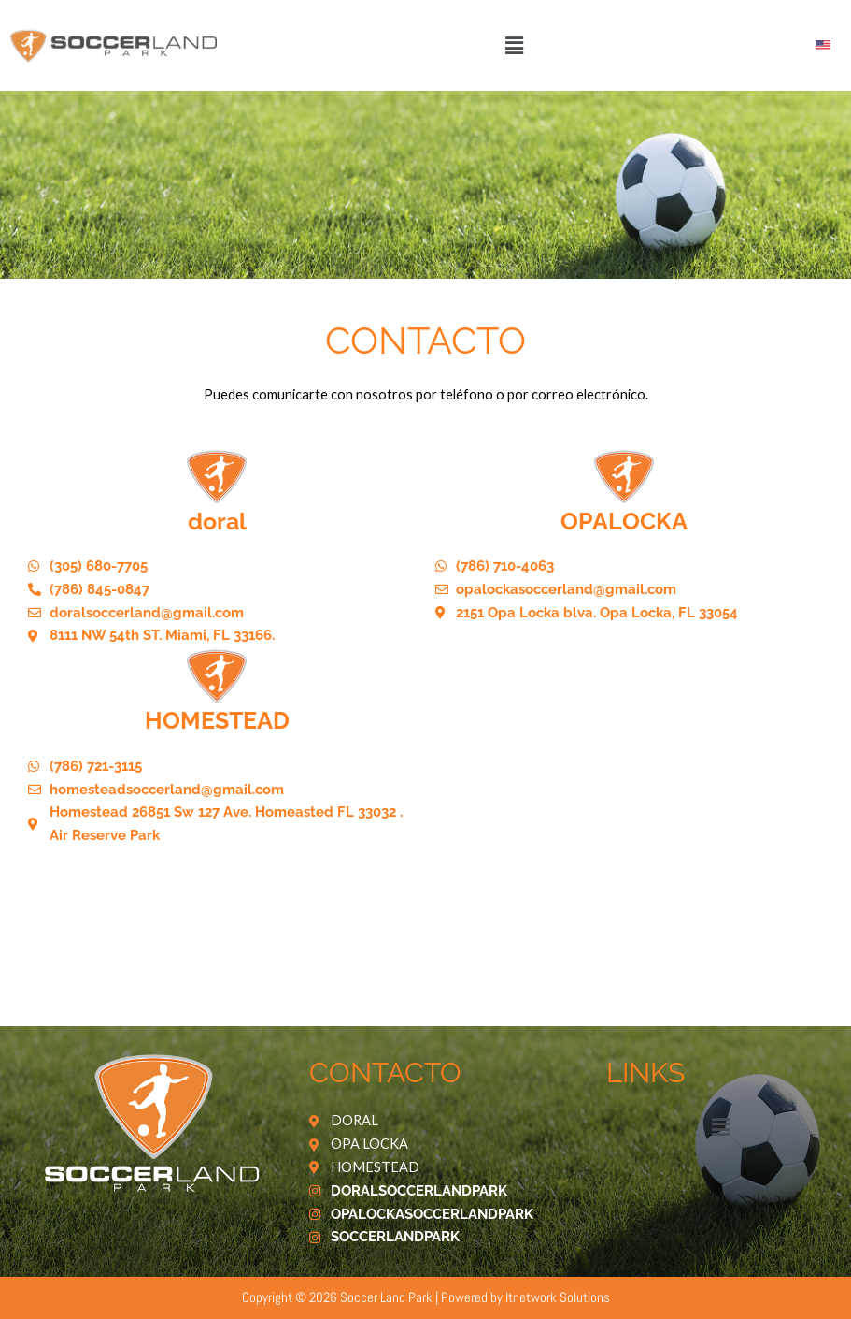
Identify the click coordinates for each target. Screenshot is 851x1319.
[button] (514, 45)
